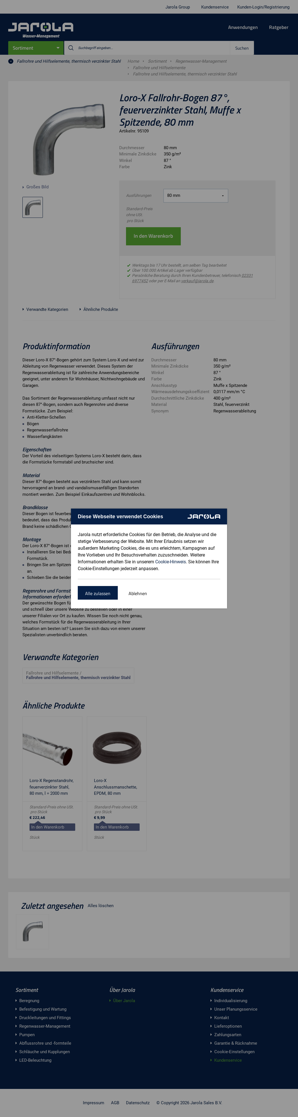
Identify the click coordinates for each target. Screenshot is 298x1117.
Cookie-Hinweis (170, 561)
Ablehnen (138, 593)
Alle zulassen (97, 593)
